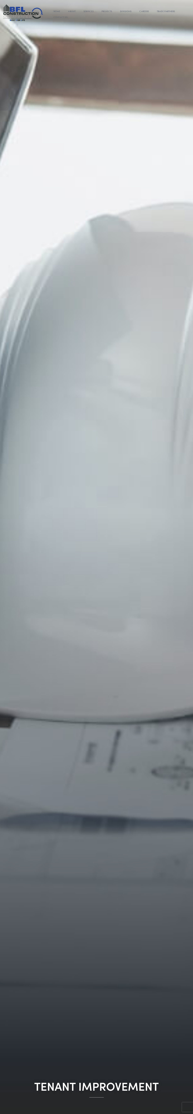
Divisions (126, 12)
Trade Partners (166, 12)
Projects (107, 12)
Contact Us (61, 17)
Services (89, 12)
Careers (144, 12)
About (72, 12)
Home (57, 12)
